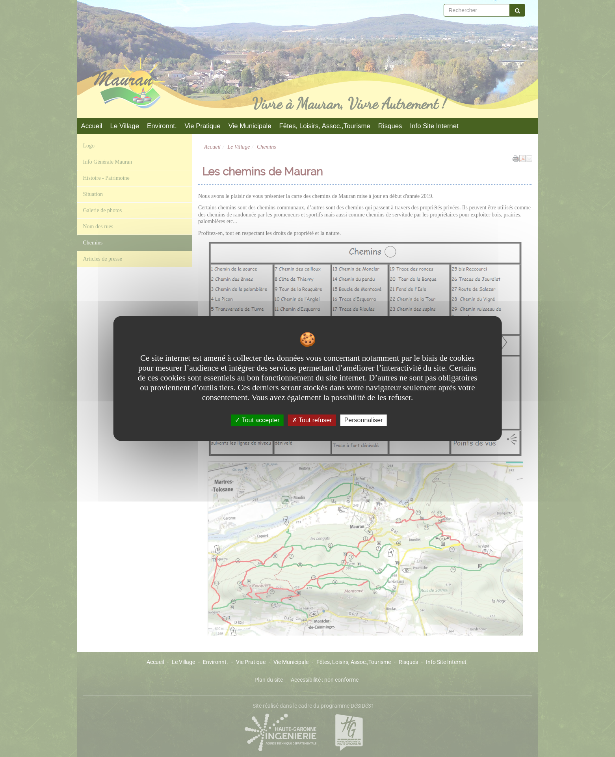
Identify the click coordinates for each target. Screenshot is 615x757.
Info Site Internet (434, 126)
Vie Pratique (203, 126)
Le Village (124, 126)
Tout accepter (257, 420)
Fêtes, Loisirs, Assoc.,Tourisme (324, 126)
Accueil (91, 126)
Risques (390, 126)
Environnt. (162, 126)
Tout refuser (312, 420)
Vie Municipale (250, 126)
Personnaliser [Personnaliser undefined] (363, 420)
